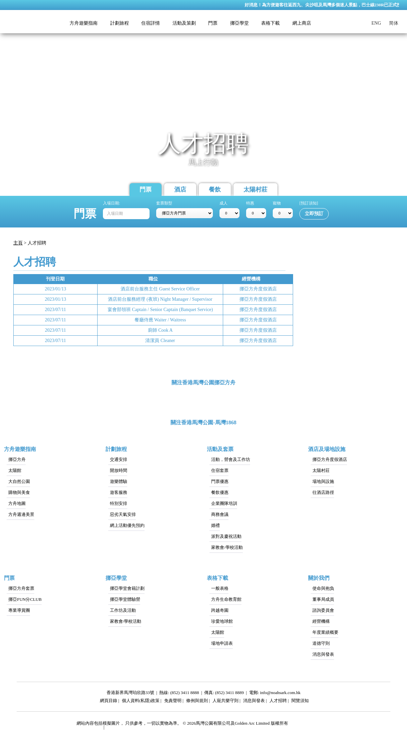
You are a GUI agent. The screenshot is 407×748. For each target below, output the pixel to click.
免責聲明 (173, 701)
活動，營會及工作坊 (230, 459)
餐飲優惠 (219, 492)
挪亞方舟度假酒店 (329, 459)
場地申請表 (222, 643)
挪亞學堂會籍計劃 (127, 588)
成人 (223, 203)
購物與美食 (19, 492)
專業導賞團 (19, 610)
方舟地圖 (17, 503)
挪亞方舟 (17, 459)
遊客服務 (118, 492)
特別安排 (118, 503)
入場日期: (111, 203)
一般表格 (219, 588)
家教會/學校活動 (227, 547)
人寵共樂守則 (225, 701)
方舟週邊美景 (21, 514)
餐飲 (215, 189)
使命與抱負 (323, 588)
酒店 (180, 189)
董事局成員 (323, 599)
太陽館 (14, 470)
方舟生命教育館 (226, 599)
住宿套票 (219, 470)
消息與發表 (323, 654)
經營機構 (321, 621)
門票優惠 (219, 481)
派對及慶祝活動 (226, 536)
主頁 (18, 242)
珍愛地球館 (222, 621)
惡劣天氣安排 (123, 514)
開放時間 (118, 470)
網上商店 (301, 23)
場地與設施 (323, 481)
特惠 (250, 203)
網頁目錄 (108, 701)
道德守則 (321, 643)
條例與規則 (197, 701)
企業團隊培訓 (224, 503)
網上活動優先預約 (127, 525)
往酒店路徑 (323, 492)
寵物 (277, 203)
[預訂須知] (308, 203)
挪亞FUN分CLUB (25, 599)
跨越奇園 (219, 610)
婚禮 (215, 525)
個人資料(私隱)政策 (141, 701)
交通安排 (118, 459)
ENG (376, 23)
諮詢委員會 (323, 610)
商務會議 (219, 514)
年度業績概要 (325, 632)
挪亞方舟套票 (21, 588)
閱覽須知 (300, 701)
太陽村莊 (255, 189)
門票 (146, 189)
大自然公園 (19, 481)
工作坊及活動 (123, 610)
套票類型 (164, 203)
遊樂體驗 (118, 481)
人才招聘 (278, 701)
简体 (393, 23)
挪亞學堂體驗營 (125, 599)
